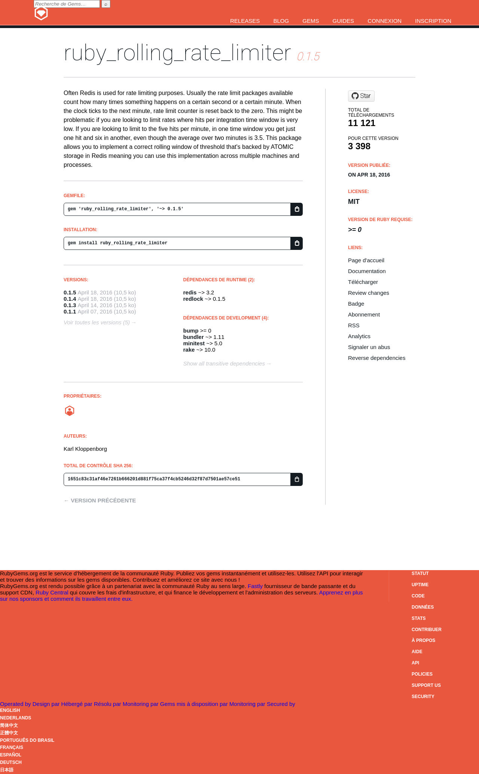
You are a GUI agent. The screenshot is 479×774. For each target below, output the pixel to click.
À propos (423, 640)
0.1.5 (70, 292)
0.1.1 (70, 311)
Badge (356, 303)
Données (423, 607)
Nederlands (15, 718)
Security (423, 696)
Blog (281, 21)
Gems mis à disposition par (194, 704)
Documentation (367, 271)
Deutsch (11, 762)
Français (11, 747)
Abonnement (364, 314)
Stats (419, 618)
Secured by (281, 704)
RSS (354, 325)
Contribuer (427, 629)
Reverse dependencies (376, 358)
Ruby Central (52, 592)
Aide (417, 651)
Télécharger (363, 282)
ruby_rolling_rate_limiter (177, 52)
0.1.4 (70, 299)
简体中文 (9, 725)
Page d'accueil (366, 260)
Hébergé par (77, 704)
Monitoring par (141, 704)
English (10, 710)
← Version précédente (100, 500)
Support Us (426, 685)
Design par (47, 704)
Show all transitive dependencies (224, 363)
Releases (245, 21)
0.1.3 (70, 305)
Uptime (420, 584)
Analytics (359, 336)
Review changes (368, 293)
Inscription (433, 21)
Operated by (16, 704)
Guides (343, 21)
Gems (310, 21)
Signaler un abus (369, 347)
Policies (422, 674)
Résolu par (108, 704)
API (415, 663)
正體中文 (9, 732)
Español (10, 755)
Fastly (255, 586)
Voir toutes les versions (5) (97, 322)
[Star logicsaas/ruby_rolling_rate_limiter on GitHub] (361, 96)
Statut (420, 573)
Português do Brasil (27, 740)
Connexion (384, 21)
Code (418, 596)
